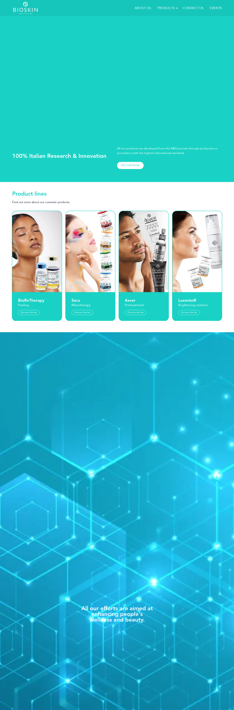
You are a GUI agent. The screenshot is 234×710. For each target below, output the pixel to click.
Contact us (193, 8)
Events (216, 8)
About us (143, 8)
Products (166, 8)
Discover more (130, 180)
